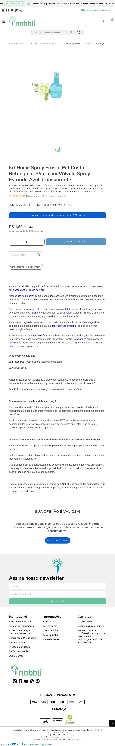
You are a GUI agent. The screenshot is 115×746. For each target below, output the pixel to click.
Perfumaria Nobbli (19, 651)
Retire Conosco (17, 642)
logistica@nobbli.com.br (91, 625)
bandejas (33, 335)
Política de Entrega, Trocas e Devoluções (20, 632)
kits (15, 342)
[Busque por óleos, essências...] (49, 32)
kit (90, 309)
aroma (85, 322)
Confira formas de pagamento (26, 266)
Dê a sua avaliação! (54, 195)
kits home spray (26, 296)
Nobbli (79, 339)
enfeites (44, 335)
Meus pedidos (50, 630)
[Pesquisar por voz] (71, 32)
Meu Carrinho (50, 634)
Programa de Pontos (20, 621)
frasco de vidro (36, 290)
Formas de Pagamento (21, 625)
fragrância (66, 312)
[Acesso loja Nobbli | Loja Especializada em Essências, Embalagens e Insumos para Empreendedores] (103, 21)
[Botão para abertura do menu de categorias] (3, 21)
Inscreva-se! (57, 601)
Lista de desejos (52, 639)
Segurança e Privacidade (22, 637)
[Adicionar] (39, 241)
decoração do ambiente (64, 326)
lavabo (34, 312)
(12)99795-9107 (87, 621)
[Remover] (13, 241)
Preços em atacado (19, 646)
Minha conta (50, 625)
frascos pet (19, 290)
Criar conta (49, 621)
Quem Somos (16, 655)
